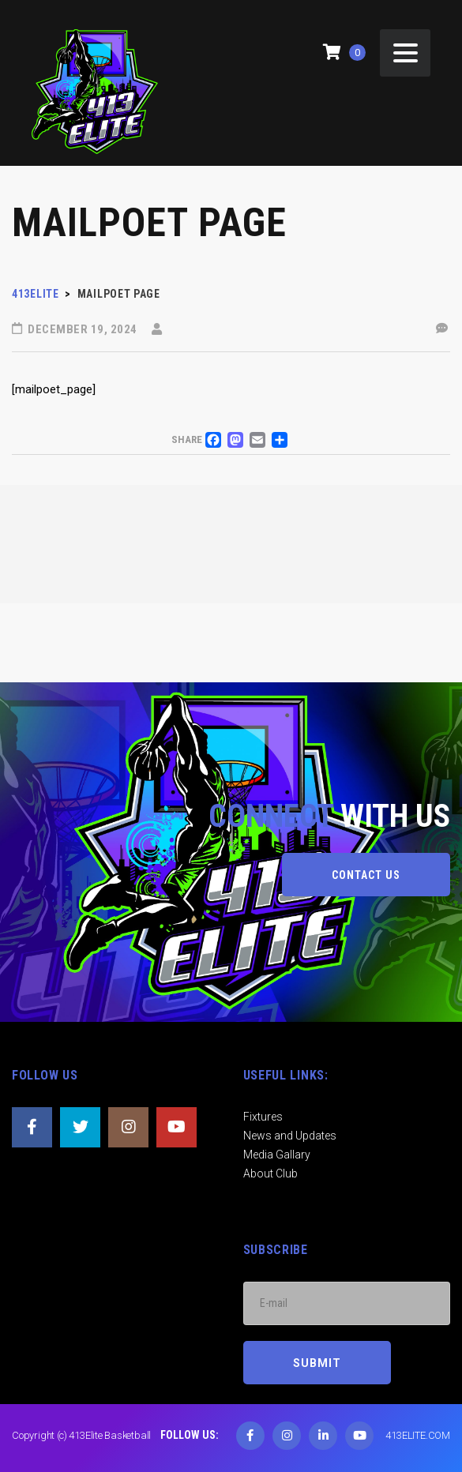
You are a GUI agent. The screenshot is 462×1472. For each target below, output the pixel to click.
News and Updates (289, 1135)
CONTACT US (366, 875)
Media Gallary (276, 1154)
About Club (270, 1173)
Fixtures (263, 1116)
